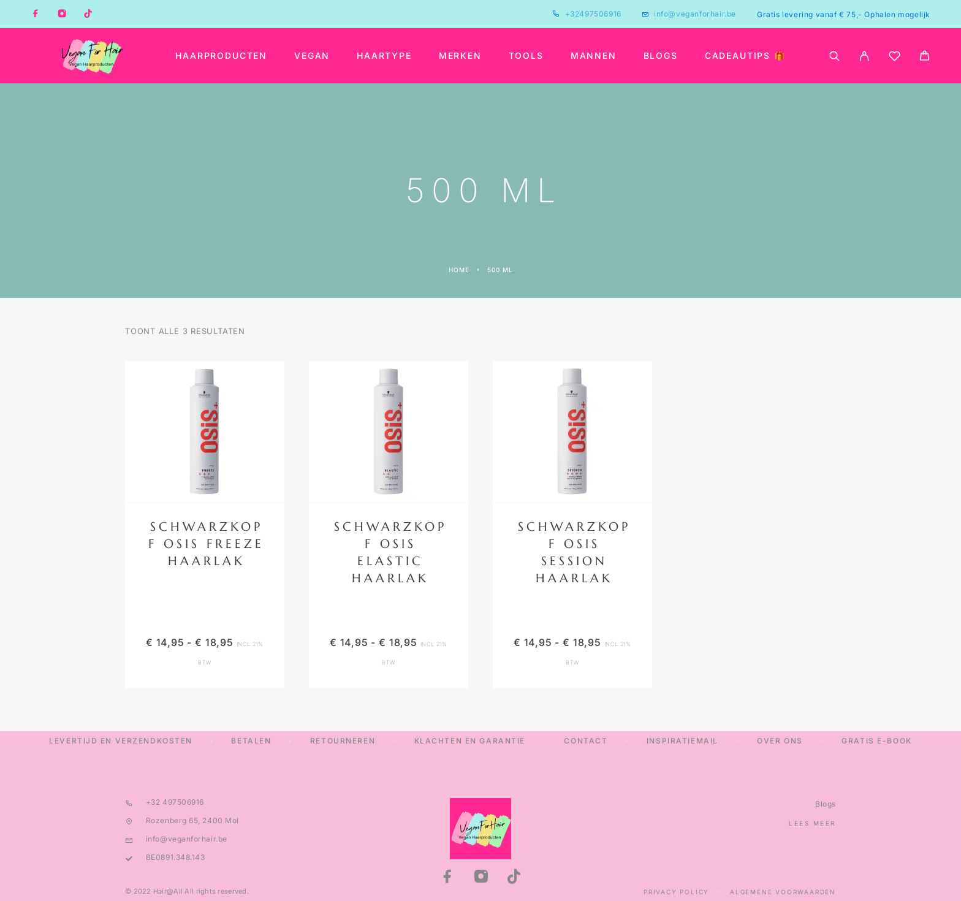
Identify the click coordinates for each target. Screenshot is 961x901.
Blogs (661, 56)
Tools (526, 56)
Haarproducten (221, 56)
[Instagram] (62, 14)
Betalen (251, 740)
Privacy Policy (676, 891)
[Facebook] (35, 14)
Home (459, 269)
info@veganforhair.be (695, 13)
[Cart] (925, 57)
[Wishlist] (894, 58)
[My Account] (864, 56)
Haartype (384, 56)
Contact (585, 740)
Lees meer (812, 823)
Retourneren (342, 740)
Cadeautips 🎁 (745, 56)
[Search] (834, 56)
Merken (460, 56)
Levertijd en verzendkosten (120, 740)
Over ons (779, 740)
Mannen (594, 56)
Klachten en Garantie (469, 740)
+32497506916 (593, 13)
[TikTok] (88, 14)
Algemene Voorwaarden (783, 891)
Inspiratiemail (682, 740)
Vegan (312, 56)
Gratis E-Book (876, 740)
